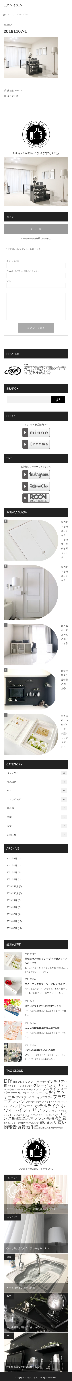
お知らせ (37, 834)
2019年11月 (12, 886)
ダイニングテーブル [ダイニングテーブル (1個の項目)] (39, 1093)
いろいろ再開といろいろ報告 (40, 1050)
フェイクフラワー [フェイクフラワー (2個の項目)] (42, 1097)
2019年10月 (12, 893)
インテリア (37, 773)
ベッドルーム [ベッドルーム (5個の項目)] (22, 1106)
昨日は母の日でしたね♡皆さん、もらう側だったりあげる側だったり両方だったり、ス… (46, 991)
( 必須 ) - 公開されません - (23, 271)
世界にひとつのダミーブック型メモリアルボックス (46, 961)
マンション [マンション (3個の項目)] (50, 1111)
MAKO (18, 90)
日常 (37, 826)
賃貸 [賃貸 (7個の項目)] (21, 1126)
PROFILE (37, 373)
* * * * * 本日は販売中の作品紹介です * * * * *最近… (45, 1013)
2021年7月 (12, 858)
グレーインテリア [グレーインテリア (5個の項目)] (49, 1085)
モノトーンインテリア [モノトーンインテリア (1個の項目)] (48, 1115)
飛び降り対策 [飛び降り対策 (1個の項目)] (57, 1127)
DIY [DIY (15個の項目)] (8, 1081)
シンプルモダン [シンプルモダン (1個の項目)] (28, 1089)
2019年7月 (12, 907)
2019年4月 (12, 921)
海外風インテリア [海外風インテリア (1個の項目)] (12, 1123)
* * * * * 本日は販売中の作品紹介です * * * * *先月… (45, 1035)
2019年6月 (12, 914)
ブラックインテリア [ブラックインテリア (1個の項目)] (35, 1102)
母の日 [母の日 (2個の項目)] (50, 1118)
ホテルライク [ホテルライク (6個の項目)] (47, 1106)
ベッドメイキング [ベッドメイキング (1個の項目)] (53, 1102)
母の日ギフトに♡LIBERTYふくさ (43, 1006)
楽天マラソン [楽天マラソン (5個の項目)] (34, 1118)
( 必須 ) (13, 261)
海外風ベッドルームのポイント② (64, 635)
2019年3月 (12, 928)
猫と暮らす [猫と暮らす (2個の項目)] (32, 1122)
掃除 (37, 817)
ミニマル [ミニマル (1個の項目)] (62, 1111)
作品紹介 (37, 782)
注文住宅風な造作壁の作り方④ (64, 680)
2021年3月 (12, 879)
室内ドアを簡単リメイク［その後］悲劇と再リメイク (64, 540)
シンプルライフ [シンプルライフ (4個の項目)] (48, 1089)
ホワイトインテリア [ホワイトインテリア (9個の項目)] (34, 1108)
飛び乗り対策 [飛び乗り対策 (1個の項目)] (44, 1127)
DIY (37, 790)
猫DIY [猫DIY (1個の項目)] (23, 1123)
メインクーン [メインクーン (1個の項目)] (10, 1115)
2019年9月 (12, 900)
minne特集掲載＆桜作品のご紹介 (42, 1028)
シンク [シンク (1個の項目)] (17, 1089)
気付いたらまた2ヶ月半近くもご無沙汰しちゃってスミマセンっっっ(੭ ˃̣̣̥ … (46, 970)
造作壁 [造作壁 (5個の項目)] (32, 1127)
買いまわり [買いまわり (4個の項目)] (48, 1122)
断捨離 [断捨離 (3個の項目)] (17, 1118)
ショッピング (37, 799)
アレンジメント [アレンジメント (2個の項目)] (26, 1081)
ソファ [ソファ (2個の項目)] (25, 1093)
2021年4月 (12, 872)
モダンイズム (33, 1377)
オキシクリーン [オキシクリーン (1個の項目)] (15, 1086)
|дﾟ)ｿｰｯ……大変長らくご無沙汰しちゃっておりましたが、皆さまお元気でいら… (46, 1057)
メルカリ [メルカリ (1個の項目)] (20, 1115)
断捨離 (37, 808)
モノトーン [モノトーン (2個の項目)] (31, 1114)
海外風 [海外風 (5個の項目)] (60, 1118)
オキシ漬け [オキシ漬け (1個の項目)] (27, 1086)
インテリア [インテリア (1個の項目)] (41, 1082)
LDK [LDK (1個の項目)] (15, 1082)
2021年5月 (12, 865)
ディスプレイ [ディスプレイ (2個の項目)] (23, 1097)
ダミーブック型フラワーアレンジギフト (46, 984)
